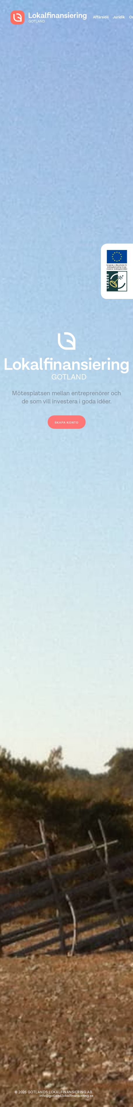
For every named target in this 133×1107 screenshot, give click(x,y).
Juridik (119, 17)
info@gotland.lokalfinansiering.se (66, 1096)
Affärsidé (101, 17)
